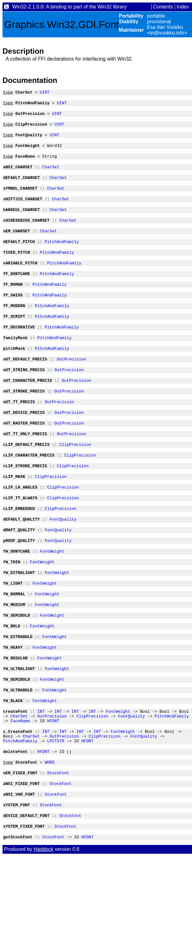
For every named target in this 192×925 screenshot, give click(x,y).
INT (40, 767)
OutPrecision (71, 383)
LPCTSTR (55, 801)
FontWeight (52, 592)
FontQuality (62, 557)
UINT (44, 93)
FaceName (20, 778)
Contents (163, 6)
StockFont (58, 836)
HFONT (53, 778)
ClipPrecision (75, 476)
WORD (49, 824)
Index (183, 6)
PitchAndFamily (62, 255)
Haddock (43, 918)
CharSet (51, 174)
